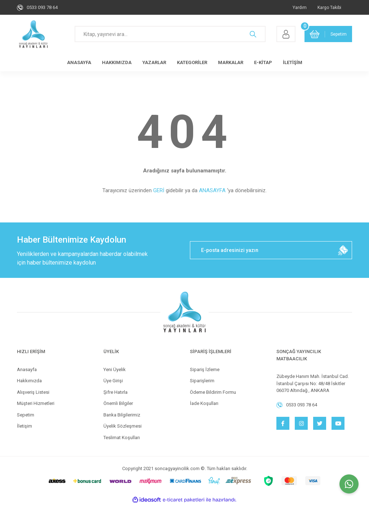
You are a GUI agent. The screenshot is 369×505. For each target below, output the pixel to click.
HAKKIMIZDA (117, 62)
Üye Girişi (113, 380)
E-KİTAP (263, 62)
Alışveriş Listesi (33, 392)
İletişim (24, 426)
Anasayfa (27, 369)
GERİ (158, 190)
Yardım (300, 7)
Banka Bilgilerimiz (121, 415)
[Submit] (343, 250)
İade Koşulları (204, 403)
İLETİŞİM (292, 62)
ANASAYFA (79, 62)
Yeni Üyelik (114, 369)
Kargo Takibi (329, 7)
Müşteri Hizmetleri (35, 403)
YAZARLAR (154, 62)
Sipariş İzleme (204, 369)
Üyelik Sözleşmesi (122, 426)
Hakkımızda (29, 380)
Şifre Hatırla (115, 392)
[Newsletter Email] (271, 250)
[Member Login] (285, 34)
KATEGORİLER (192, 62)
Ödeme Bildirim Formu (213, 392)
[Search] (170, 34)
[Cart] (328, 34)
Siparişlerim (202, 380)
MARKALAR (230, 62)
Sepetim (25, 415)
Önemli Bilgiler (118, 403)
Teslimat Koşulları (121, 437)
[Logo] (33, 34)
